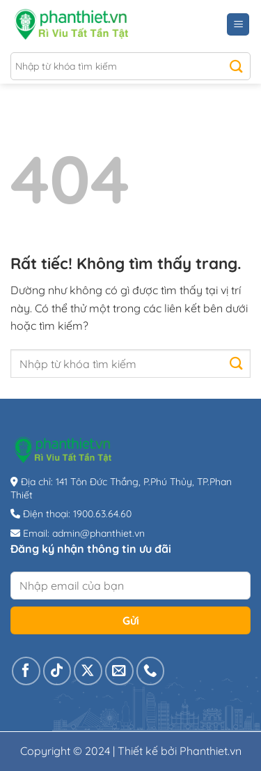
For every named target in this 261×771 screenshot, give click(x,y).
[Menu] (238, 24)
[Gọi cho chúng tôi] (150, 671)
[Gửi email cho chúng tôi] (119, 671)
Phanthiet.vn (211, 751)
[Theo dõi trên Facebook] (26, 671)
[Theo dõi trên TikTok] (57, 671)
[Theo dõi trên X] (88, 671)
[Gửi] (236, 66)
